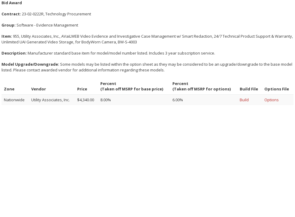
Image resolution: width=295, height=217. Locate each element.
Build (244, 99)
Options (271, 99)
